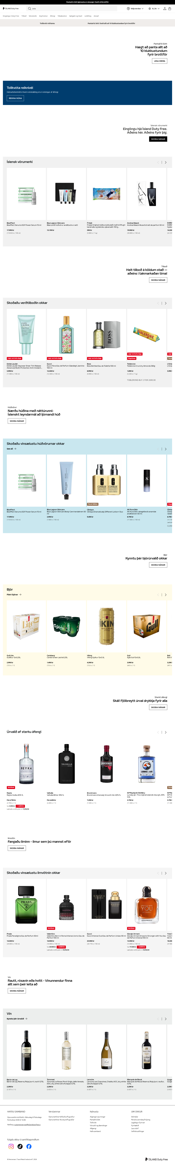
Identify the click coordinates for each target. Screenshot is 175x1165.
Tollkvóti (93, 1123)
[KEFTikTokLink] (20, 1149)
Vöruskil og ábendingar (98, 1126)
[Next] (165, 162)
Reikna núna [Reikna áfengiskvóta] (15, 98)
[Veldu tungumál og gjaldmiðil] (153, 9)
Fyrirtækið (135, 1126)
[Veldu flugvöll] (135, 9)
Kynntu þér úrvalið (15, 1019)
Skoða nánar (158, 139)
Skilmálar (134, 1117)
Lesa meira (159, 61)
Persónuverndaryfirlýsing (140, 1120)
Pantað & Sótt (95, 1120)
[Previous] (158, 162)
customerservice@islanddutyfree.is (27, 1125)
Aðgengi (93, 1128)
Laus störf (135, 1128)
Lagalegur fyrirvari (138, 1123)
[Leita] (71, 8)
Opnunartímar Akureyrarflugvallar (61, 1120)
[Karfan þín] (169, 8)
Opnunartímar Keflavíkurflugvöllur (61, 1117)
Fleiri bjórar (12, 594)
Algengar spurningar (97, 1117)
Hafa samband (95, 1131)
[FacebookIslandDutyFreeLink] (29, 1149)
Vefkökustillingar (137, 1131)
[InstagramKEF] (11, 1149)
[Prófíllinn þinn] (164, 8)
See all (10, 449)
